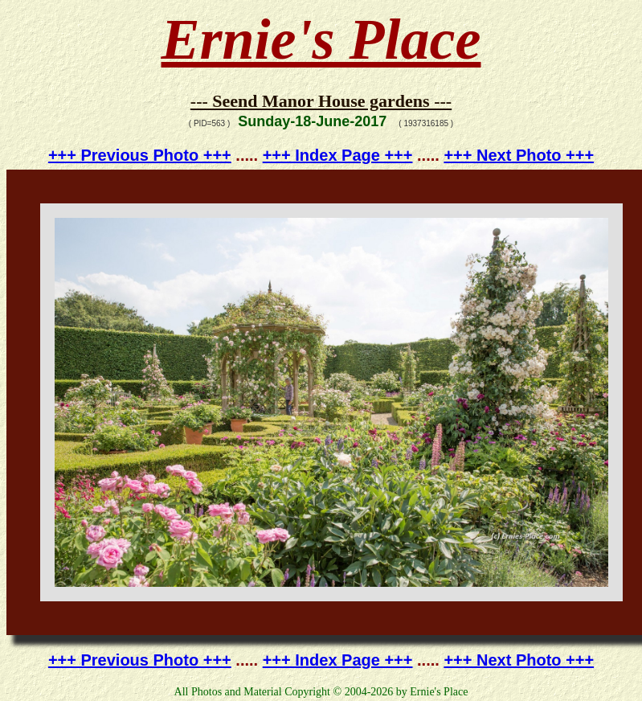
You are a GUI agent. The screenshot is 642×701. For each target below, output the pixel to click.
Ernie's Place (321, 39)
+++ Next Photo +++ (519, 155)
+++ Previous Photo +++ (139, 155)
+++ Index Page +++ (338, 155)
